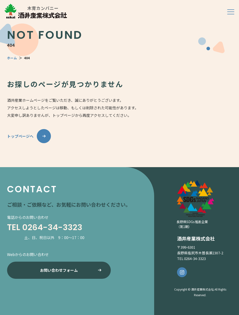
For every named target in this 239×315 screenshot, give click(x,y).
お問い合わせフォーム (59, 271)
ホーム (12, 57)
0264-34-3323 (53, 227)
